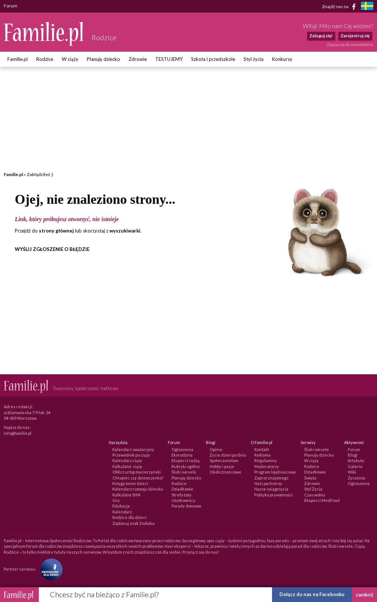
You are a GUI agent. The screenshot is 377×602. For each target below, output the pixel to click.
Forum (354, 449)
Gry (116, 500)
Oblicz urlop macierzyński (136, 471)
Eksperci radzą (185, 460)
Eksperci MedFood (322, 500)
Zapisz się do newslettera (350, 44)
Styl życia (254, 59)
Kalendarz (122, 511)
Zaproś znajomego (271, 477)
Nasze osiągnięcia (271, 488)
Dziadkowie (182, 488)
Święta (310, 477)
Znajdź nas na (340, 7)
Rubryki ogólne (185, 466)
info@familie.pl (17, 433)
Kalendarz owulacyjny (133, 449)
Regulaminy (265, 460)
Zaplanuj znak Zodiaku (133, 523)
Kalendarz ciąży (127, 460)
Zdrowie (138, 59)
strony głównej (56, 231)
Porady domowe (186, 505)
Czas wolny (314, 494)
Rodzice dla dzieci (129, 517)
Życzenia (356, 477)
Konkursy (282, 59)
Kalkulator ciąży (127, 466)
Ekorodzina (182, 455)
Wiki (352, 471)
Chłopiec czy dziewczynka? (137, 477)
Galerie (355, 466)
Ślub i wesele (183, 471)
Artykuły (356, 460)
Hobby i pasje (222, 466)
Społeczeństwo (224, 460)
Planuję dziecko (103, 59)
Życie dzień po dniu (228, 455)
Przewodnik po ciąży (131, 455)
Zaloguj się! (321, 35)
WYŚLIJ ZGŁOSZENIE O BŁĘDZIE (52, 249)
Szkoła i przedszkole (213, 59)
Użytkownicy (183, 500)
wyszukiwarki (124, 231)
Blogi (352, 455)
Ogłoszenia (182, 449)
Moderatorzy (266, 466)
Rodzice (44, 59)
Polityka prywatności (273, 494)
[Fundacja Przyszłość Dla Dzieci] (49, 569)
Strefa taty (181, 494)
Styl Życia (313, 488)
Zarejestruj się (355, 35)
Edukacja (121, 505)
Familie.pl (17, 59)
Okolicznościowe (225, 471)
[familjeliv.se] (367, 7)
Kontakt (261, 449)
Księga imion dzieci (130, 483)
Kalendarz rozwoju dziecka (137, 488)
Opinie (216, 449)
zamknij (364, 595)
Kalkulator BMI (126, 494)
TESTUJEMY (169, 59)
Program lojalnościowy (275, 471)
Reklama (262, 455)
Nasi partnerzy (268, 483)
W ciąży (70, 59)
